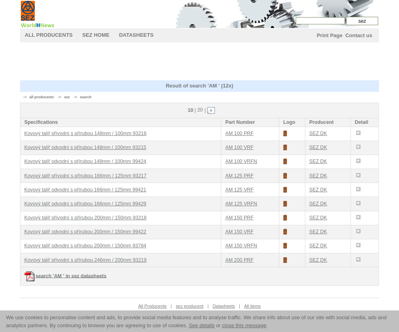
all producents (41, 97)
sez (67, 97)
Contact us (358, 35)
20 (200, 110)
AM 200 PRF (239, 260)
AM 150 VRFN (241, 246)
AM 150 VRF (239, 232)
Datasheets (136, 35)
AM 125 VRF (239, 190)
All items (252, 306)
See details (202, 325)
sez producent (189, 306)
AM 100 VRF (239, 147)
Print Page (329, 35)
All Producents (49, 35)
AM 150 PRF (239, 218)
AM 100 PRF (239, 133)
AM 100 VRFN (241, 161)
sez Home (96, 35)
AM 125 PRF (239, 176)
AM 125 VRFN (241, 204)
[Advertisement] (199, 62)
